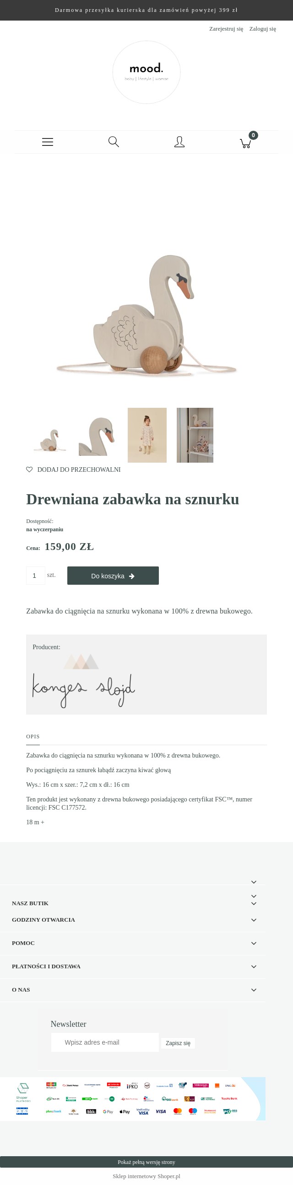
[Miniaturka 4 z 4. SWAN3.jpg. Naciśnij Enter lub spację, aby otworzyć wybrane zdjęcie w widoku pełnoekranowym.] (195, 435)
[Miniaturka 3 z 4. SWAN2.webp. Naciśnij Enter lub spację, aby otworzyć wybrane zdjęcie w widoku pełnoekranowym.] (147, 435)
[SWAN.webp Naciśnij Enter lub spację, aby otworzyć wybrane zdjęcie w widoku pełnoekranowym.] (146, 286)
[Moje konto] (179, 143)
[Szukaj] (113, 142)
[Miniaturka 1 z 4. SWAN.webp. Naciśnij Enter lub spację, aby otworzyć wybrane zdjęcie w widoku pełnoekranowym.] (50, 435)
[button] (47, 142)
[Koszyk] (245, 142)
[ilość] (35, 575)
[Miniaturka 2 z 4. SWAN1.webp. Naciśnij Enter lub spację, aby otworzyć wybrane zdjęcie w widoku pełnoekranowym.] (99, 435)
